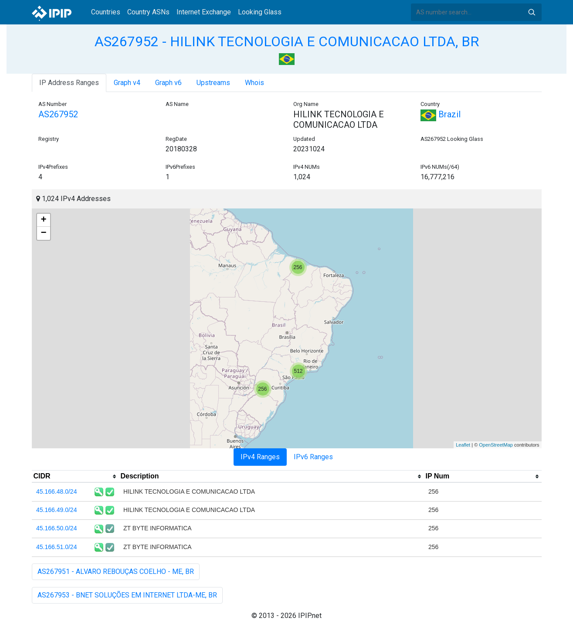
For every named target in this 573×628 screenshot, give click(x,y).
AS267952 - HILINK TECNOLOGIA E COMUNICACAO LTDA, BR (287, 41)
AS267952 (58, 114)
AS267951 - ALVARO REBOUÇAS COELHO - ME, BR (115, 571)
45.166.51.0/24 (56, 546)
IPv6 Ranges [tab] (313, 457)
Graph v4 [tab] (127, 82)
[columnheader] (75, 477)
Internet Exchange (203, 12)
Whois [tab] (254, 82)
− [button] (43, 233)
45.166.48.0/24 (56, 491)
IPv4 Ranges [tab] (260, 457)
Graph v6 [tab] (168, 82)
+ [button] (43, 220)
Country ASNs (148, 12)
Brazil (440, 114)
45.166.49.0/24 (56, 509)
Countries (105, 12)
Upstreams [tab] (213, 82)
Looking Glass (259, 12)
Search (531, 12)
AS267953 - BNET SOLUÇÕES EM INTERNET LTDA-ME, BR (127, 595)
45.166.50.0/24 (56, 528)
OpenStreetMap (496, 444)
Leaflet (463, 444)
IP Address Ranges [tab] (69, 82)
